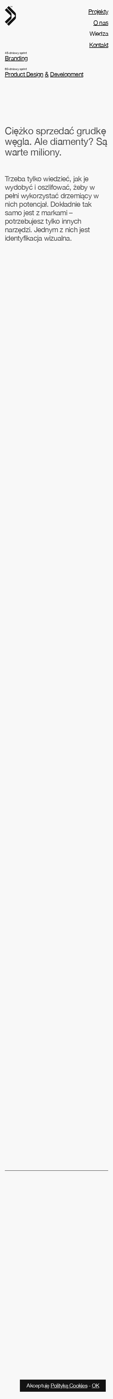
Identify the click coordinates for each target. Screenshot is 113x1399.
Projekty (98, 11)
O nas (100, 22)
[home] (10, 16)
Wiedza (98, 33)
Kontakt (98, 44)
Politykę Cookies (69, 1385)
